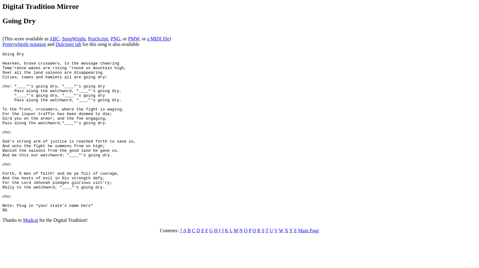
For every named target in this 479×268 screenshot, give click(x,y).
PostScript (98, 38)
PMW (133, 38)
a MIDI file (158, 38)
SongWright (74, 38)
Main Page (308, 262)
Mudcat (30, 252)
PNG (115, 38)
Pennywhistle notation (24, 44)
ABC (54, 38)
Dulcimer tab (68, 44)
